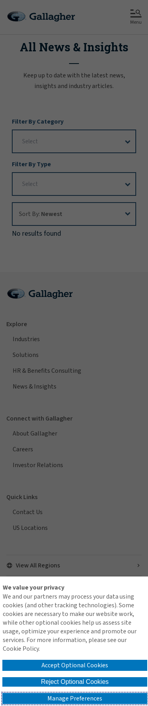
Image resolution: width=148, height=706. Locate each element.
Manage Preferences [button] (74, 698)
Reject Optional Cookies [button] (75, 681)
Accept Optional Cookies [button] (74, 665)
